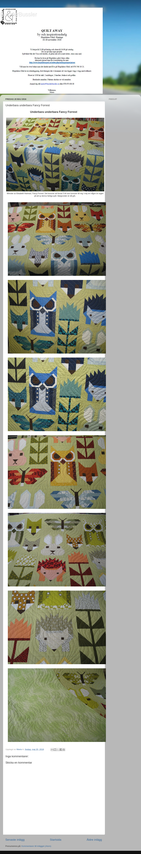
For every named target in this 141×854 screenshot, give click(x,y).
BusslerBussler (18, 14)
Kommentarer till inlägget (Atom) (36, 846)
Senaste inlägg (15, 839)
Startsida (55, 839)
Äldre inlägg (94, 839)
